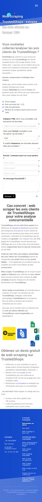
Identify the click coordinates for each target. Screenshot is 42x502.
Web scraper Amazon (26, 450)
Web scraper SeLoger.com (27, 459)
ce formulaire (21, 383)
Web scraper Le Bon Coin (29, 469)
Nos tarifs (25, 428)
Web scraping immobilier (27, 454)
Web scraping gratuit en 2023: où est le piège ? (29, 444)
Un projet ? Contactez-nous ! (10, 448)
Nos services (9, 444)
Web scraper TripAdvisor (26, 464)
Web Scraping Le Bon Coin (28, 432)
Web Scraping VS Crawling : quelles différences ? (28, 479)
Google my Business (20, 228)
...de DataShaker (10, 440)
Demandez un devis (28, 424)
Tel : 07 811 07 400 (11, 452)
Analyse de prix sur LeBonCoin (29, 474)
